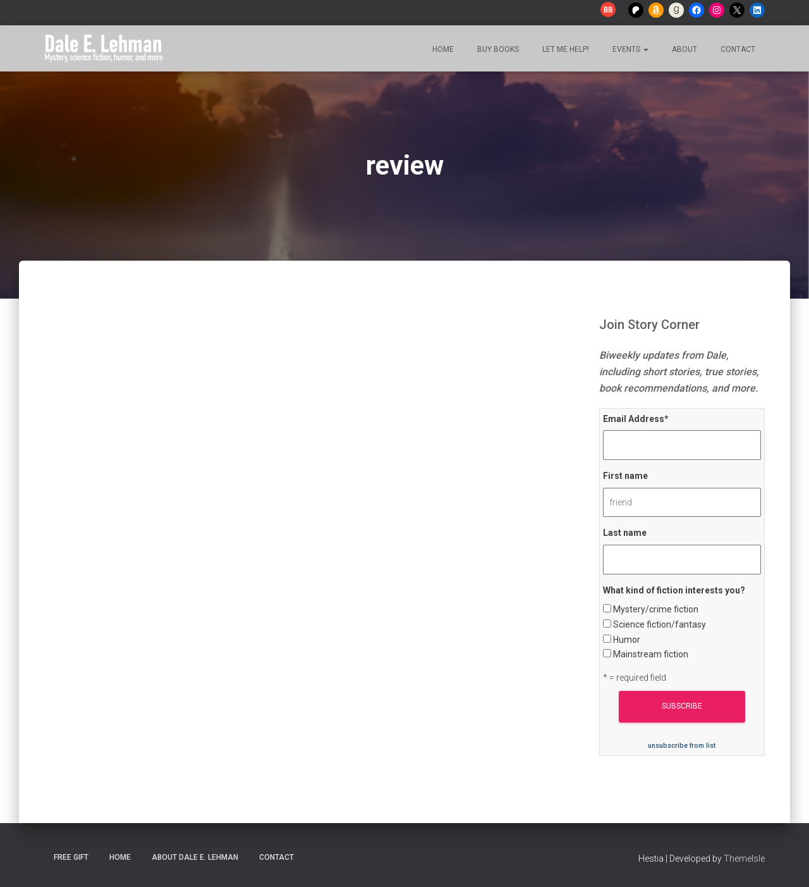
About (683, 49)
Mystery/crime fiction (655, 609)
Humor (626, 640)
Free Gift (71, 857)
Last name (625, 533)
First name (625, 476)
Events (629, 49)
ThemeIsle (744, 858)
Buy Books (497, 49)
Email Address (636, 419)
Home (442, 49)
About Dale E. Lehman (195, 857)
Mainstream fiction (650, 654)
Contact (737, 49)
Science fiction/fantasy (659, 624)
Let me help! (564, 49)
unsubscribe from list (681, 745)
